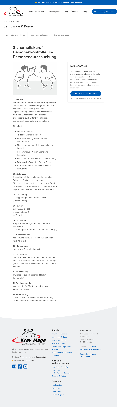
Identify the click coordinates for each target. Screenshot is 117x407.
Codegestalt (41, 357)
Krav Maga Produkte (60, 367)
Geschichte (56, 388)
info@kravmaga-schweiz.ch (90, 349)
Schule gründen (55, 11)
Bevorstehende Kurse (15, 35)
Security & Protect (59, 376)
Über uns (74, 11)
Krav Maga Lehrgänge (40, 35)
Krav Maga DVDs (58, 343)
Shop (85, 11)
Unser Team (56, 391)
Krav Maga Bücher (59, 340)
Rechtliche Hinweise (88, 354)
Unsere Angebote (12, 21)
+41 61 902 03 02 (95, 98)
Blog (66, 11)
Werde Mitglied (58, 394)
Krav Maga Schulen (59, 334)
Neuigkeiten (57, 385)
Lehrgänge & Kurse (59, 337)
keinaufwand (29, 361)
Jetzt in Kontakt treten (86, 93)
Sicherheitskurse (61, 35)
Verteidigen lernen (36, 11)
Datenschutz (85, 357)
